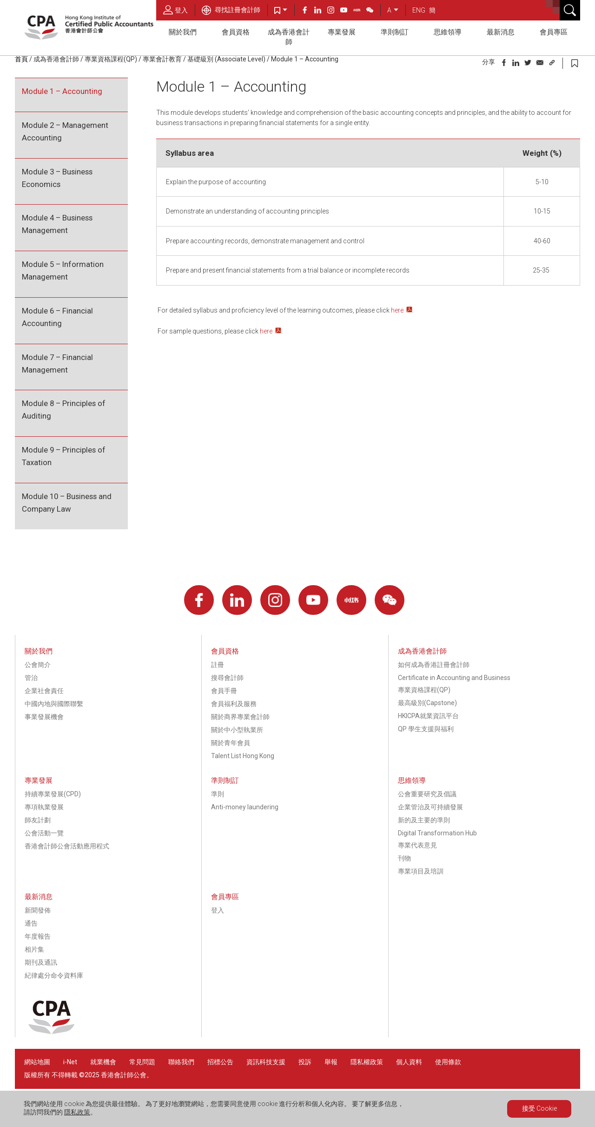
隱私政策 (77, 1112)
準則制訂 (395, 32)
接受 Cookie (539, 1108)
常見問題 (142, 1062)
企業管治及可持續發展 (430, 807)
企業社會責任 (44, 690)
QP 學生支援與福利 (426, 729)
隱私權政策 (366, 1062)
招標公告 (220, 1062)
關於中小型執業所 (237, 730)
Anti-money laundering (244, 807)
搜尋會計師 (227, 677)
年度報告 (38, 936)
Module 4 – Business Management (57, 224)
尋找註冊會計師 (231, 9)
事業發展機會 (44, 716)
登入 (175, 9)
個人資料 (409, 1062)
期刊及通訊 (41, 962)
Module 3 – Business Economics (57, 178)
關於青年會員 (230, 743)
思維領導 (448, 32)
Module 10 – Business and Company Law (67, 502)
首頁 (21, 59)
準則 (217, 794)
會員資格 (236, 32)
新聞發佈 (38, 910)
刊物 (404, 858)
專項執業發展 (44, 807)
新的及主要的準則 (424, 820)
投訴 (304, 1062)
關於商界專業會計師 (240, 716)
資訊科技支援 (265, 1062)
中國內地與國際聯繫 (54, 703)
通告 (31, 923)
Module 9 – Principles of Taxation (64, 456)
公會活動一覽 (44, 833)
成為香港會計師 (289, 37)
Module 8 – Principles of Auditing (64, 409)
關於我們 (183, 32)
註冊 (217, 664)
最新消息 (501, 32)
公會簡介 (38, 664)
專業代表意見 (417, 845)
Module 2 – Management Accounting (65, 131)
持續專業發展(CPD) (53, 794)
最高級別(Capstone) (427, 703)
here (397, 310)
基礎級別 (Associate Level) (226, 59)
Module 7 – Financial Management (57, 363)
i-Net (70, 1062)
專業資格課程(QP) (111, 59)
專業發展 (342, 32)
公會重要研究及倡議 (427, 794)
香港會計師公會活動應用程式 (67, 846)
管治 (31, 677)
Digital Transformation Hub (437, 833)
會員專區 (554, 32)
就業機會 (104, 1062)
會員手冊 (224, 690)
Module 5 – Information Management (63, 270)
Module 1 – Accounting (304, 59)
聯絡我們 (181, 1062)
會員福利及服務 (234, 703)
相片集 (34, 949)
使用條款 (448, 1062)
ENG (418, 10)
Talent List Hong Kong (242, 756)
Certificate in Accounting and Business (454, 677)
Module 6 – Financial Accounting (57, 317)
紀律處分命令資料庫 (54, 975)
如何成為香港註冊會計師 (433, 664)
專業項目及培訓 (420, 871)
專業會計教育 (162, 59)
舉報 (330, 1062)
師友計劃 (38, 820)
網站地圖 (37, 1062)
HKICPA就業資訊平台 (428, 716)
